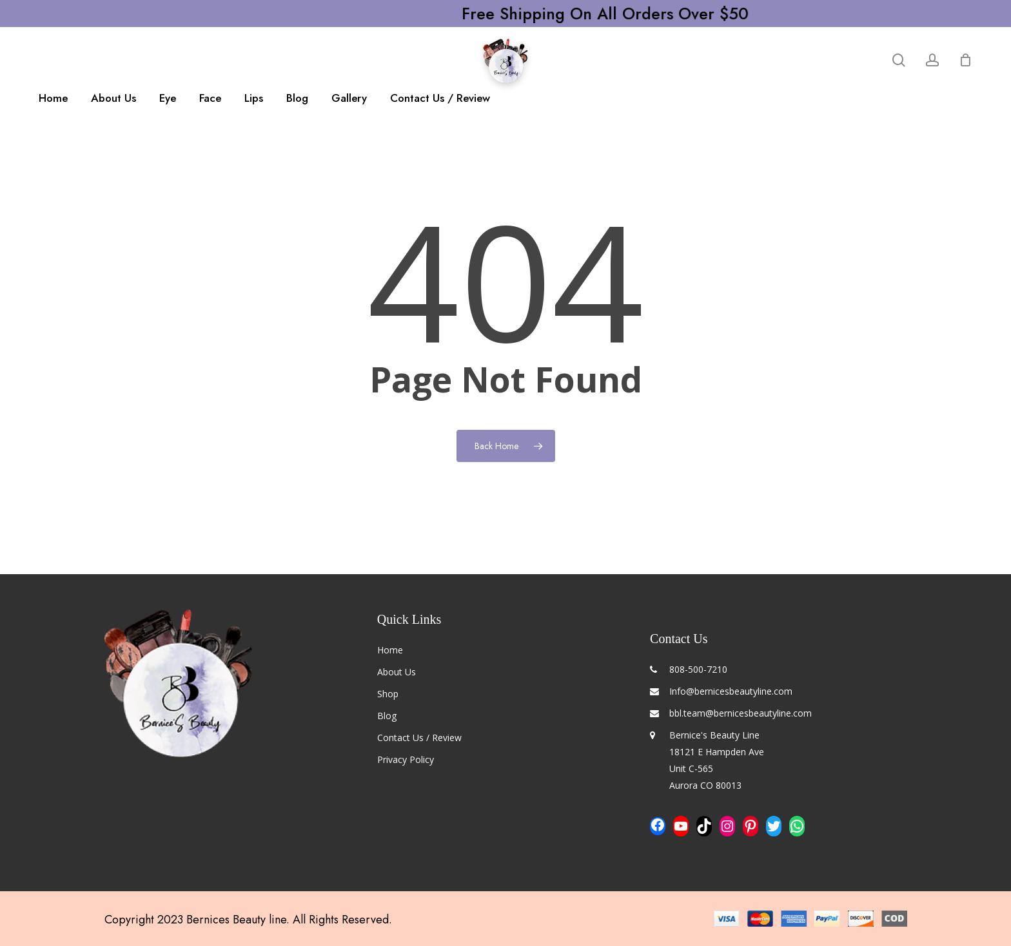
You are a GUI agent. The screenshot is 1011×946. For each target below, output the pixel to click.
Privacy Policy (405, 759)
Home (390, 650)
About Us (396, 672)
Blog (387, 716)
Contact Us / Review (419, 737)
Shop (387, 694)
